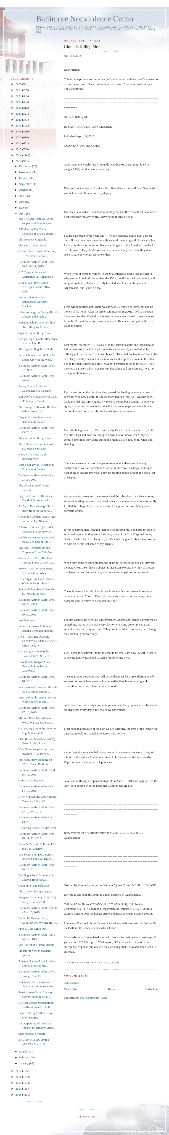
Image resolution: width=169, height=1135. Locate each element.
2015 (19, 149)
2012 (19, 1071)
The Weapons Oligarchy (32, 239)
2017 (19, 137)
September (26, 184)
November (25, 172)
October (24, 178)
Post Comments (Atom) (94, 997)
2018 (19, 131)
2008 (19, 1094)
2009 (19, 1088)
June (22, 201)
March (23, 1051)
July (22, 195)
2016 (19, 143)
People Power (26, 620)
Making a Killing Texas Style (35, 349)
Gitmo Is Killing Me (30, 780)
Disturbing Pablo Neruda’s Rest (37, 828)
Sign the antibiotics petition (34, 333)
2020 (19, 119)
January (24, 1063)
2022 (19, 107)
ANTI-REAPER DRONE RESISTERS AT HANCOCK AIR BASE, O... (37, 641)
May (22, 207)
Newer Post (71, 989)
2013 (19, 161)
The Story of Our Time (31, 245)
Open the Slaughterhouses (33, 885)
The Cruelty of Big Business (35, 891)
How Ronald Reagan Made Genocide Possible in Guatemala (34, 666)
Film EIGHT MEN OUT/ (33, 928)
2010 (19, 1082)
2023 (19, 101)
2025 (19, 90)
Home (111, 989)
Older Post (151, 989)
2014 (19, 155)
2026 (19, 84)
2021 (19, 113)
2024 (19, 96)
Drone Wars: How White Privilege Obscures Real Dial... (34, 287)
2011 (19, 1076)
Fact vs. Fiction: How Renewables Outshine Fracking (33, 302)
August (24, 189)
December (25, 166)
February (25, 1057)
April (22, 213)
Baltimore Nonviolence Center (85, 18)
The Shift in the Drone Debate (36, 944)
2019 (19, 125)
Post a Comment (71, 983)
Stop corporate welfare (31, 1033)
